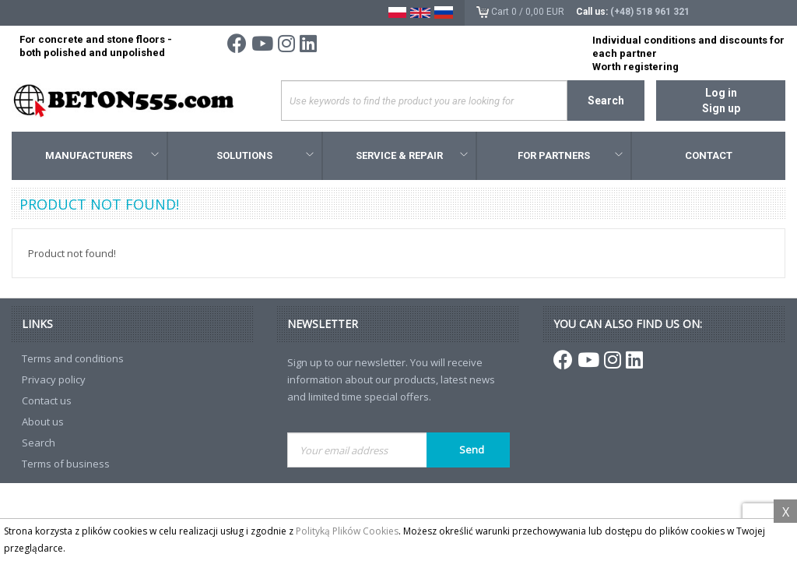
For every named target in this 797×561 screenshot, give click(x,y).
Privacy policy (54, 379)
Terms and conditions (73, 358)
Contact (708, 155)
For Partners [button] (570, 155)
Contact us (47, 400)
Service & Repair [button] (412, 155)
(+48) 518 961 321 (650, 11)
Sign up (721, 108)
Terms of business (66, 464)
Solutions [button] (264, 155)
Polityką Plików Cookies (347, 531)
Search (606, 100)
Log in (721, 92)
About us (43, 422)
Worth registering (635, 66)
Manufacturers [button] (101, 155)
